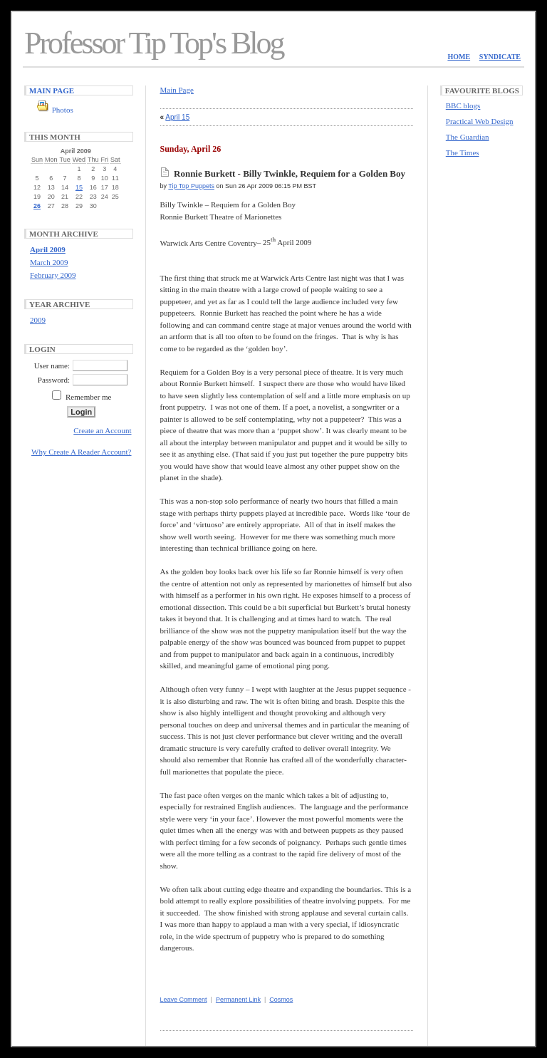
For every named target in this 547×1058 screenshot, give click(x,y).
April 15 (177, 117)
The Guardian (467, 137)
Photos (62, 109)
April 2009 (48, 249)
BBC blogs (463, 105)
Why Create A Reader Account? (81, 451)
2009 (38, 320)
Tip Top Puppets (191, 186)
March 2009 (49, 262)
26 (37, 205)
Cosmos (281, 999)
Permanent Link (238, 999)
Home (458, 57)
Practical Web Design (480, 121)
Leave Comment (183, 999)
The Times (462, 152)
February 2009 (52, 275)
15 (79, 187)
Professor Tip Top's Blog (153, 43)
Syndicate (500, 57)
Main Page (51, 90)
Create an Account (102, 430)
